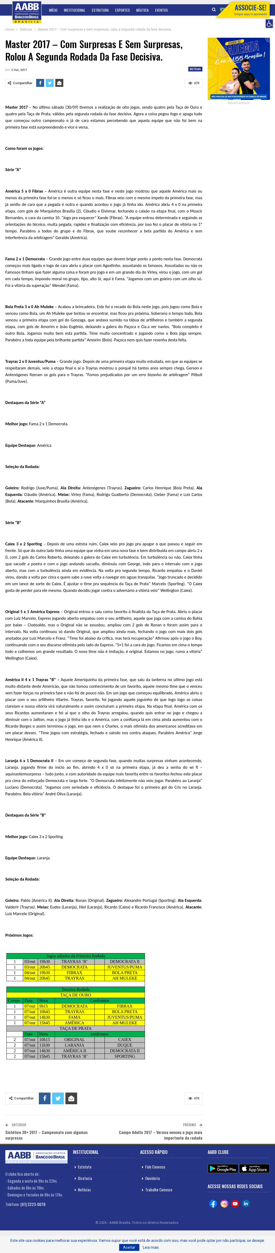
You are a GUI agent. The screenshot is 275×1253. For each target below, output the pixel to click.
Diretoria (85, 1178)
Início (53, 10)
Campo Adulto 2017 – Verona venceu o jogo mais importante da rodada (160, 1135)
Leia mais (151, 1247)
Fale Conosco (155, 1167)
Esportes (122, 10)
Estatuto (84, 1167)
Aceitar (129, 1247)
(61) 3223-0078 (32, 1204)
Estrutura (100, 10)
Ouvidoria (152, 1178)
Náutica (142, 10)
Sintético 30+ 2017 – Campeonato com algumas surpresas (46, 1135)
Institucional (74, 10)
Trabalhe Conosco (158, 1189)
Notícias (195, 69)
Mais (177, 10)
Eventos (161, 10)
